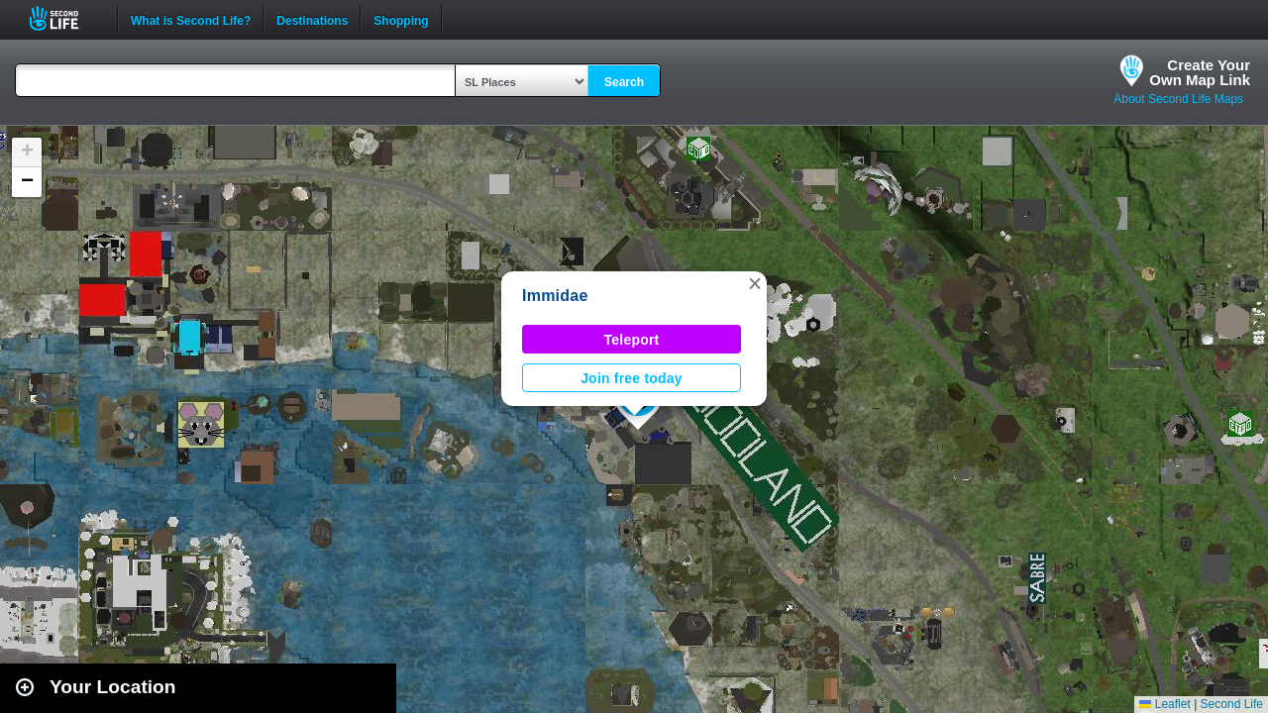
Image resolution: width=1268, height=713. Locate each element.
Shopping (400, 19)
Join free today (632, 378)
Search (624, 82)
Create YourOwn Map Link (1199, 72)
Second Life (65, 18)
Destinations (312, 19)
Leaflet (1164, 704)
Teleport (632, 340)
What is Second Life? (191, 19)
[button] (755, 283)
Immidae (555, 295)
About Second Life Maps (1178, 99)
